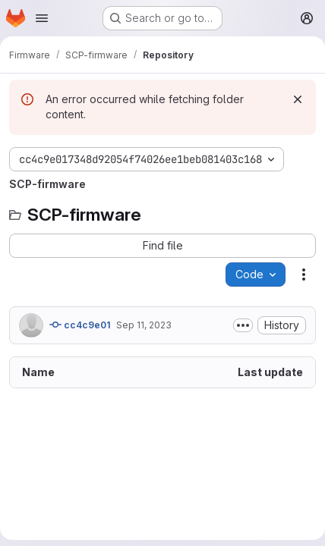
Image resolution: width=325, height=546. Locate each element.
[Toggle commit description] (243, 325)
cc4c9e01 (79, 324)
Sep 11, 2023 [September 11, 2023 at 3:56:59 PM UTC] (144, 325)
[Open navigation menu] (42, 18)
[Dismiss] (298, 99)
